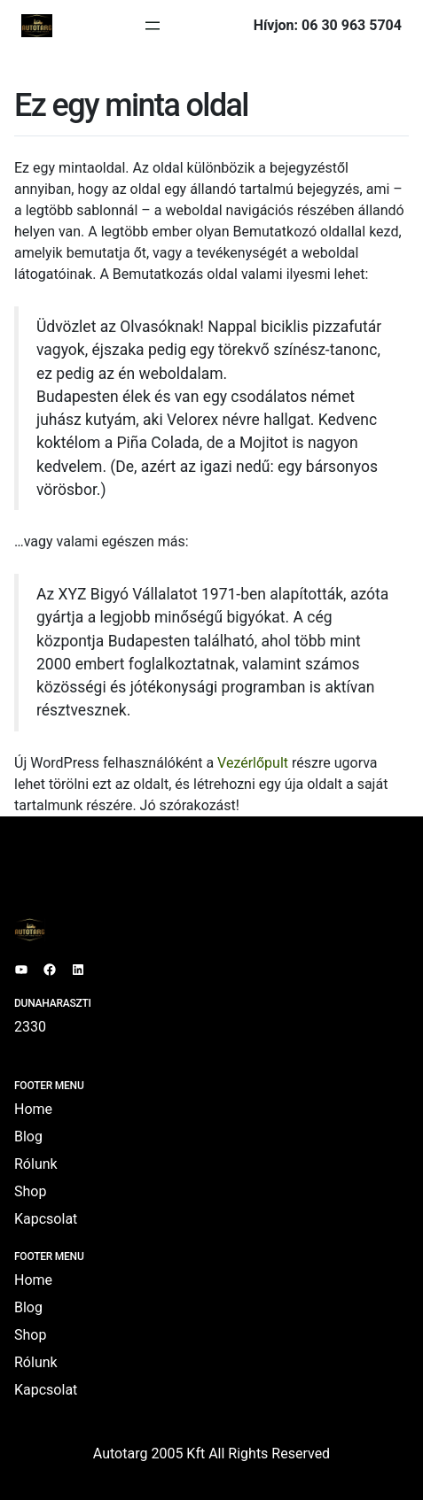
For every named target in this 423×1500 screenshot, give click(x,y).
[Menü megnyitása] (152, 25)
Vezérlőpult (252, 762)
